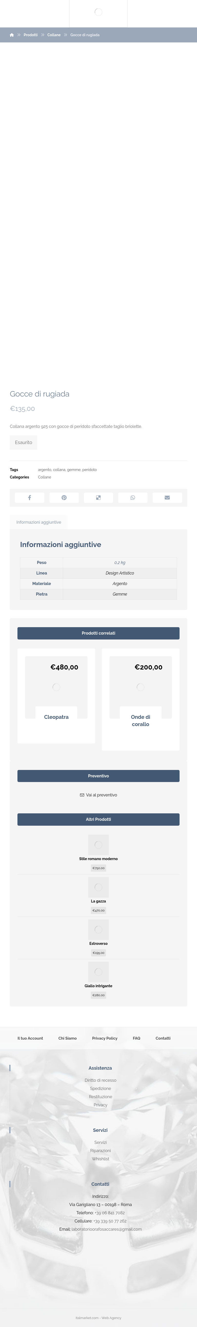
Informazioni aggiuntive (38, 522)
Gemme (120, 594)
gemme (74, 469)
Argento (120, 583)
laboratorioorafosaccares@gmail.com (107, 1229)
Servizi (100, 1142)
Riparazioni (100, 1150)
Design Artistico (120, 573)
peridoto (89, 469)
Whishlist (100, 1158)
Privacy (100, 1105)
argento (44, 469)
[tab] (39, 522)
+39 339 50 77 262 (109, 1221)
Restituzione (100, 1096)
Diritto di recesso (100, 1080)
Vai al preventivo (98, 795)
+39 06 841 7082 (110, 1212)
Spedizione (100, 1088)
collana (59, 469)
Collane (44, 477)
